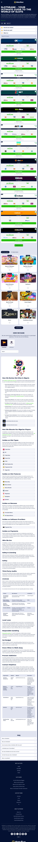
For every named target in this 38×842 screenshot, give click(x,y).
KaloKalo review (19, 155)
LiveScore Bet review (19, 225)
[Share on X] (2, 23)
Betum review (18, 138)
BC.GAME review (19, 87)
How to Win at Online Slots (18, 786)
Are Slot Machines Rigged (18, 780)
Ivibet (19, 772)
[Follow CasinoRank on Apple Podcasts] (26, 834)
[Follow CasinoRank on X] (17, 834)
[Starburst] (28, 281)
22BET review (18, 104)
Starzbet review (19, 173)
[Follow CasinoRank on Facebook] (12, 834)
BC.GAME (19, 768)
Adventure (19, 802)
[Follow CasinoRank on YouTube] (20, 834)
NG (19, 836)
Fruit (19, 798)
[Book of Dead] (9, 299)
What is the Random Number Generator (18, 788)
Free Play (15, 256)
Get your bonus (18, 51)
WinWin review (19, 121)
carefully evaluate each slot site (10, 380)
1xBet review (18, 53)
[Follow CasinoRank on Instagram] (14, 834)
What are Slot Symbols (19, 782)
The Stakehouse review (18, 191)
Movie (18, 800)
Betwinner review (18, 70)
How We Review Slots (18, 820)
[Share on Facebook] (5, 23)
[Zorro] (9, 317)
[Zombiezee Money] (28, 317)
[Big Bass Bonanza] (28, 263)
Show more (19, 245)
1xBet (19, 766)
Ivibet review (18, 208)
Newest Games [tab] (14, 252)
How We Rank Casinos (18, 818)
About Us (19, 812)
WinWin (18, 770)
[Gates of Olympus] (9, 263)
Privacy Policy (19, 814)
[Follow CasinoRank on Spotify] (23, 834)
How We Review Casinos (19, 816)
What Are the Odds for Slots (19, 784)
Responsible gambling (6, 633)
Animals (18, 796)
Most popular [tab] (5, 252)
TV (18, 804)
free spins (12, 396)
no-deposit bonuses (20, 396)
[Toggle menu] (1, 2)
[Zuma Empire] (28, 299)
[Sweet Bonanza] (9, 281)
